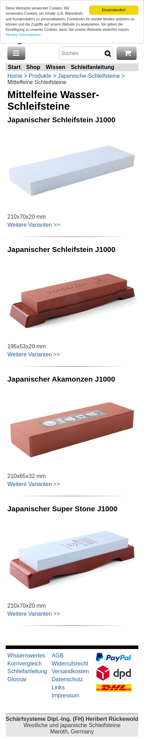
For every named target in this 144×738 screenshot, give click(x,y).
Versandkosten (70, 671)
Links (58, 687)
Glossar (17, 679)
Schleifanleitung (92, 67)
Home (14, 76)
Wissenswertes (26, 655)
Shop (33, 67)
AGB (58, 655)
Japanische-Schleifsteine (89, 76)
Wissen (55, 67)
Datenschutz (67, 679)
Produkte (40, 76)
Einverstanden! (114, 10)
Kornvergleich (24, 664)
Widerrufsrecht (70, 664)
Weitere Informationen (23, 35)
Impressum (65, 695)
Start (14, 67)
